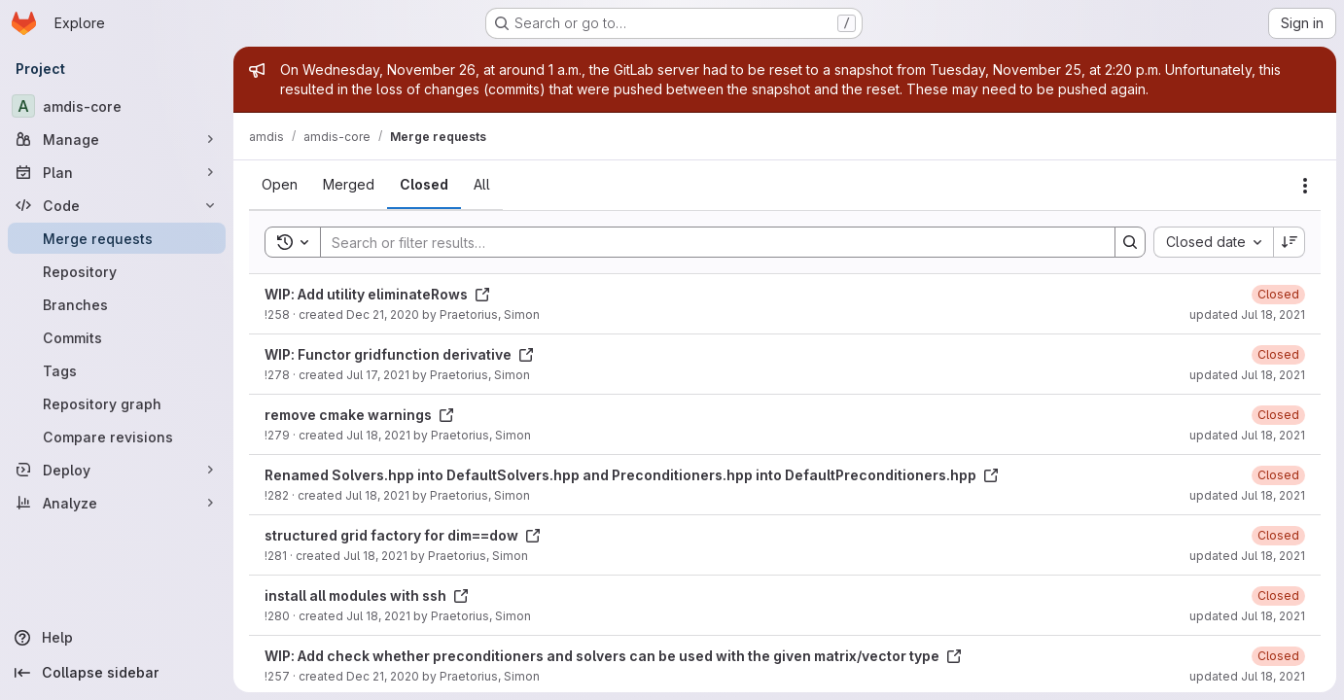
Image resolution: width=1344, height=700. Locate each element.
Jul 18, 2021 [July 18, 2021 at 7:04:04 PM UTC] (377, 495)
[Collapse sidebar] (117, 672)
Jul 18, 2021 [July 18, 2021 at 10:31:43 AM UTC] (378, 616)
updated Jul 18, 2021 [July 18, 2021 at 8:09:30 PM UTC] (1247, 495)
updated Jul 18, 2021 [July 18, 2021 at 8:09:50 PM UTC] (1247, 375)
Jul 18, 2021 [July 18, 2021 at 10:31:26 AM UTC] (378, 435)
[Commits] (117, 337)
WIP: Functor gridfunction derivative (399, 354)
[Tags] (117, 370)
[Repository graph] (117, 403)
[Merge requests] (117, 238)
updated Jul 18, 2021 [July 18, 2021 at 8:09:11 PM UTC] (1247, 616)
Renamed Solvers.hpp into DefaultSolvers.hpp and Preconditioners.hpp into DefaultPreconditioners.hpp (632, 475)
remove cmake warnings (359, 414)
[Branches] (117, 304)
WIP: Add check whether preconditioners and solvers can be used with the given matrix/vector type (613, 656)
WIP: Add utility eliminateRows (377, 294)
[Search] (708, 242)
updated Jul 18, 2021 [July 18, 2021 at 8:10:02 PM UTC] (1247, 314)
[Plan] (117, 172)
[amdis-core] (117, 106)
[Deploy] (117, 469)
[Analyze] (117, 502)
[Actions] (1305, 185)
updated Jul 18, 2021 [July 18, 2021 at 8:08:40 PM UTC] (1247, 676)
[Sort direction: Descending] (1289, 242)
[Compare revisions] (117, 436)
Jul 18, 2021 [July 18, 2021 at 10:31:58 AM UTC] (375, 555)
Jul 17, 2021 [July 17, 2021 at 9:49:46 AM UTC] (377, 375)
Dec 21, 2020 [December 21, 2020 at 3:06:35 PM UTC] (382, 676)
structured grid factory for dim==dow (403, 535)
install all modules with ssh (367, 595)
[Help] (117, 637)
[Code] (117, 205)
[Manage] (117, 139)
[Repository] (117, 271)
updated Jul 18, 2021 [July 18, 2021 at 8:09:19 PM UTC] (1247, 555)
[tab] (279, 184)
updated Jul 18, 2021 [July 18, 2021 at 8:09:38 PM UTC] (1247, 435)
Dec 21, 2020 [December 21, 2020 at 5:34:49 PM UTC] (382, 314)
